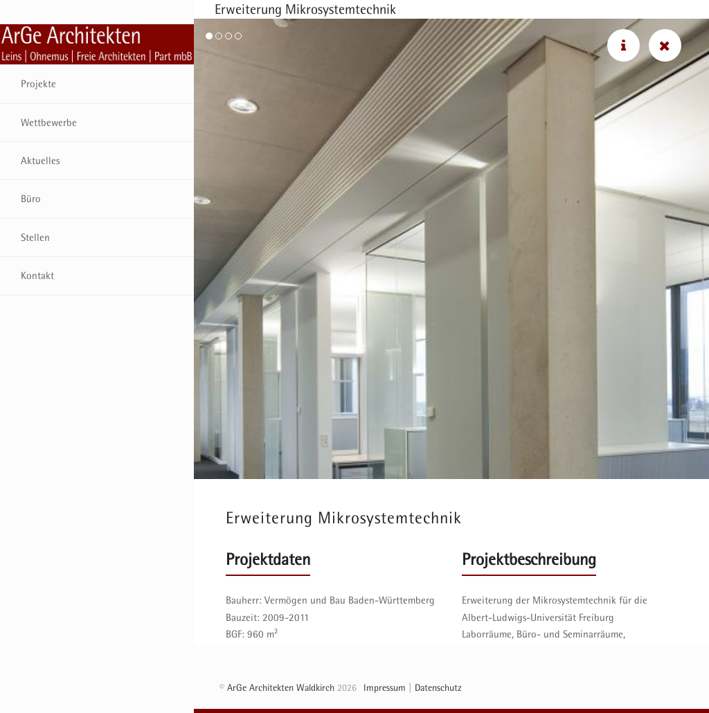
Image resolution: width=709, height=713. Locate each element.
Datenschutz (438, 687)
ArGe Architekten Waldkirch (280, 687)
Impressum (385, 687)
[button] (209, 36)
